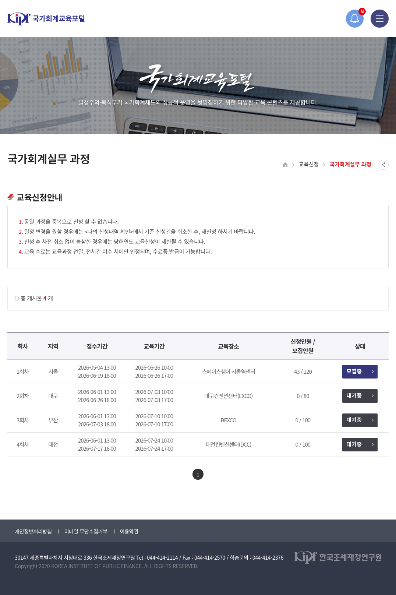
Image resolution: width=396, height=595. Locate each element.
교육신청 (309, 164)
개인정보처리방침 (33, 531)
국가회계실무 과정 (350, 164)
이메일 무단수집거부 (85, 531)
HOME (285, 165)
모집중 (359, 371)
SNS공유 (384, 165)
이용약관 (129, 531)
